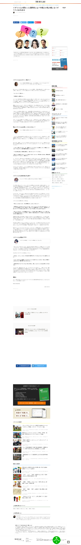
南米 (61, 50)
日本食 (63, 180)
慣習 (30, 508)
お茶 (34, 508)
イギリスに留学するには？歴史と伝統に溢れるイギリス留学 (61, 154)
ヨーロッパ (54, 52)
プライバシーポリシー (29, 539)
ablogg (22, 540)
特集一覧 (66, 111)
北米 (53, 50)
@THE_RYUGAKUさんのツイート (57, 186)
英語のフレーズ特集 (59, 109)
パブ (27, 508)
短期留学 (59, 180)
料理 (61, 182)
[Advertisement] (31, 351)
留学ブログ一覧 (28, 541)
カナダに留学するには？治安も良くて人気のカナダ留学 (61, 150)
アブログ (53, 188)
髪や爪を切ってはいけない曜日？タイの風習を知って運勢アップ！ (61, 123)
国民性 (18, 508)
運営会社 (27, 538)
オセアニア (62, 52)
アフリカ (62, 55)
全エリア (54, 48)
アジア (53, 55)
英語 (15, 508)
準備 (53, 182)
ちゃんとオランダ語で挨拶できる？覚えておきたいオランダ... (61, 136)
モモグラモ (18, 515)
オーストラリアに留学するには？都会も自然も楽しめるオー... (61, 159)
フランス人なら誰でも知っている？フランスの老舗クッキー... (61, 127)
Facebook (27, 540)
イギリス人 (23, 508)
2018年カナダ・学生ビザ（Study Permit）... (61, 118)
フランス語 (54, 180)
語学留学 (57, 182)
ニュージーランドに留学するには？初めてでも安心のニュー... (61, 164)
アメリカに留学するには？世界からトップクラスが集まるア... (61, 145)
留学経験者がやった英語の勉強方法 (61, 104)
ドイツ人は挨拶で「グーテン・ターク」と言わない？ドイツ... (61, 132)
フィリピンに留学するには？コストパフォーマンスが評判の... (61, 168)
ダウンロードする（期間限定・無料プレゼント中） (32, 403)
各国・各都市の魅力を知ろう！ (61, 99)
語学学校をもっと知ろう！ (60, 95)
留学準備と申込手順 (59, 90)
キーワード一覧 (65, 184)
